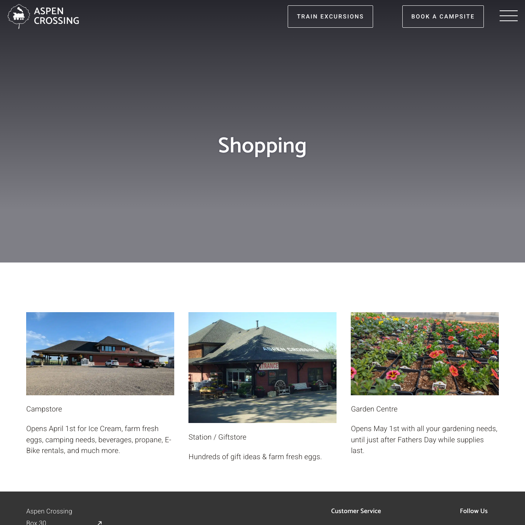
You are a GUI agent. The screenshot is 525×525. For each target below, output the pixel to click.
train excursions (330, 16)
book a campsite (443, 16)
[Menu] (509, 16)
